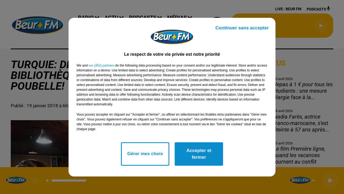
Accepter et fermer (199, 154)
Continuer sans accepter (242, 27)
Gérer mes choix (145, 153)
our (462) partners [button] (101, 65)
